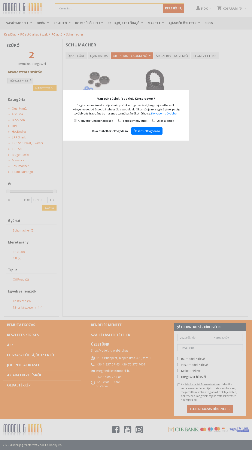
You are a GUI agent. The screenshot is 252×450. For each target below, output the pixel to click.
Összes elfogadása (147, 131)
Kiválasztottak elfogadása (110, 131)
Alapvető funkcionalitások (95, 121)
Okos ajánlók (165, 121)
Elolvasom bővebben (164, 113)
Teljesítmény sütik (134, 121)
